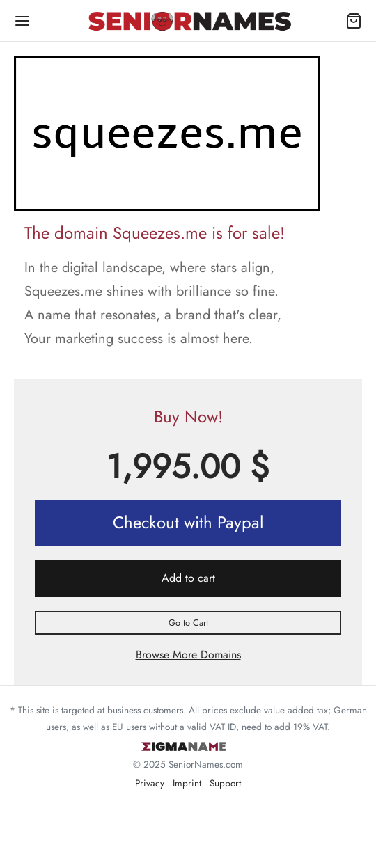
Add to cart (188, 578)
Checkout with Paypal (188, 522)
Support (225, 783)
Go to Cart (188, 622)
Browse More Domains (188, 655)
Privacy (149, 783)
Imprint (187, 783)
